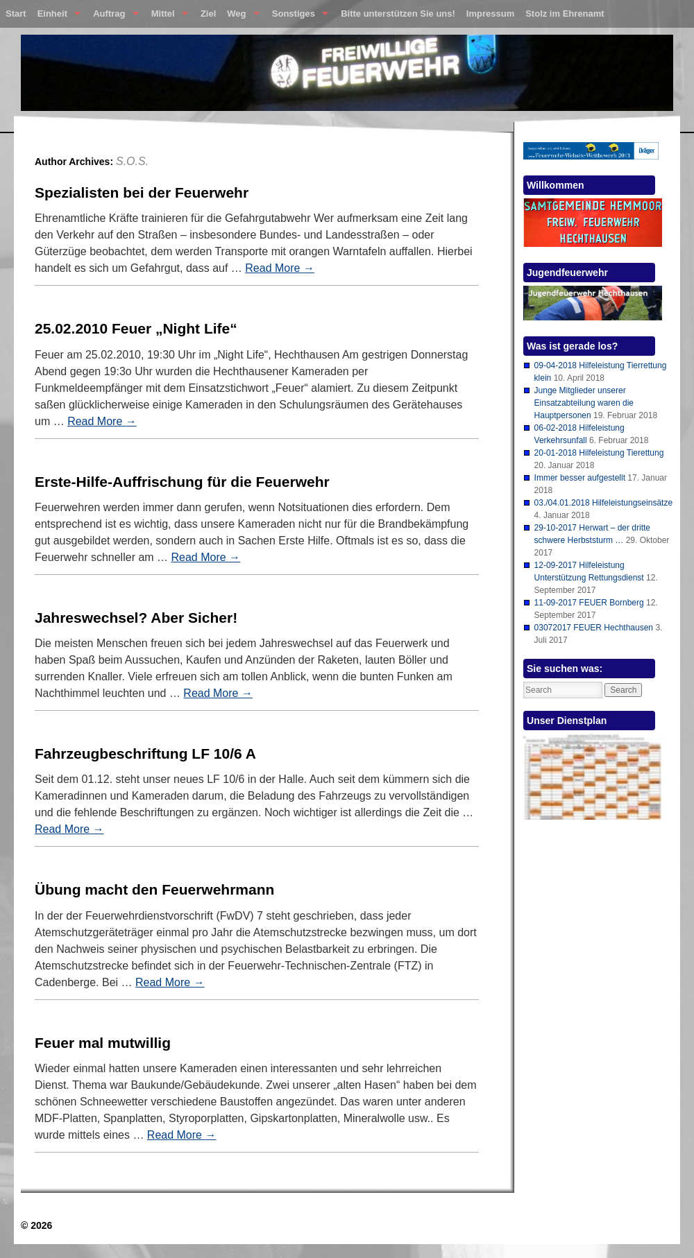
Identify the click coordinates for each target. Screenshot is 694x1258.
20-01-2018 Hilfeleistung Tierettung (599, 453)
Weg (240, 16)
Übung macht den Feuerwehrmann (154, 889)
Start (16, 13)
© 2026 (36, 1225)
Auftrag (112, 16)
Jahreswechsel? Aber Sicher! (136, 618)
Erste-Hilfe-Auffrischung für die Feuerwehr (182, 482)
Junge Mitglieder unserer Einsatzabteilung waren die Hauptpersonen (584, 403)
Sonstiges (297, 16)
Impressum (490, 13)
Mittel (167, 16)
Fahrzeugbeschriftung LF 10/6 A (145, 753)
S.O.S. (132, 161)
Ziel (208, 13)
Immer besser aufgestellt (579, 478)
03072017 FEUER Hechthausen (593, 627)
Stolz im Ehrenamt (564, 13)
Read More (279, 268)
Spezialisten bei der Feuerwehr (141, 192)
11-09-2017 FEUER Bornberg (589, 603)
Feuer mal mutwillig (103, 1043)
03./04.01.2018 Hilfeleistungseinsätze (603, 503)
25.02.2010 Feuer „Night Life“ (136, 328)
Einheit (56, 16)
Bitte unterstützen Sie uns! (398, 13)
